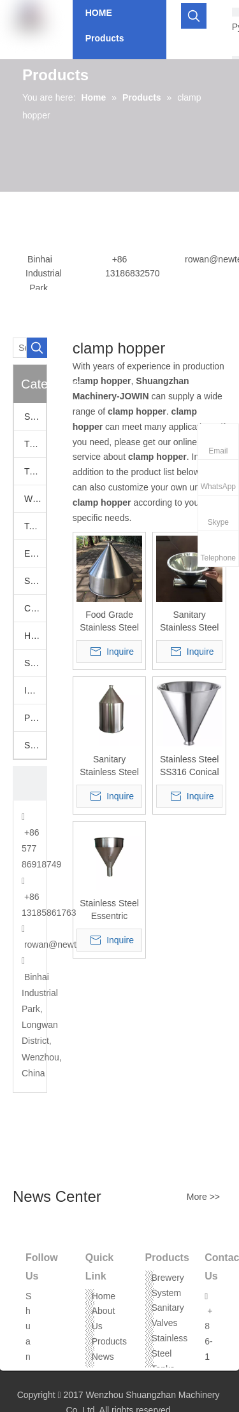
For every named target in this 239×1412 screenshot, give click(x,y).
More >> (203, 1196)
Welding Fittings (35, 499)
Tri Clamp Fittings (35, 471)
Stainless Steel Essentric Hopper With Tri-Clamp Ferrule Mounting (109, 910)
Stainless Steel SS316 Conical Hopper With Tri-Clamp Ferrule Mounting (189, 766)
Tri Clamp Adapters (35, 444)
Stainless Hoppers (35, 663)
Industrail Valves (35, 690)
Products (109, 1341)
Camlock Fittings (35, 608)
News (103, 1356)
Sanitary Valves (35, 416)
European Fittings (35, 553)
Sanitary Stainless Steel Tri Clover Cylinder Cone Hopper (109, 766)
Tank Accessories (35, 526)
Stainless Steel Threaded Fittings (35, 745)
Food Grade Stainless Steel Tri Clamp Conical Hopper (109, 622)
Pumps (35, 718)
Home (103, 1296)
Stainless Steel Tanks (170, 1353)
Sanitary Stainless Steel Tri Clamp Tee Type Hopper (189, 622)
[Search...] (20, 348)
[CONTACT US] (30, 783)
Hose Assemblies (35, 636)
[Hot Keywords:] (193, 16)
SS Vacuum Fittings (35, 581)
